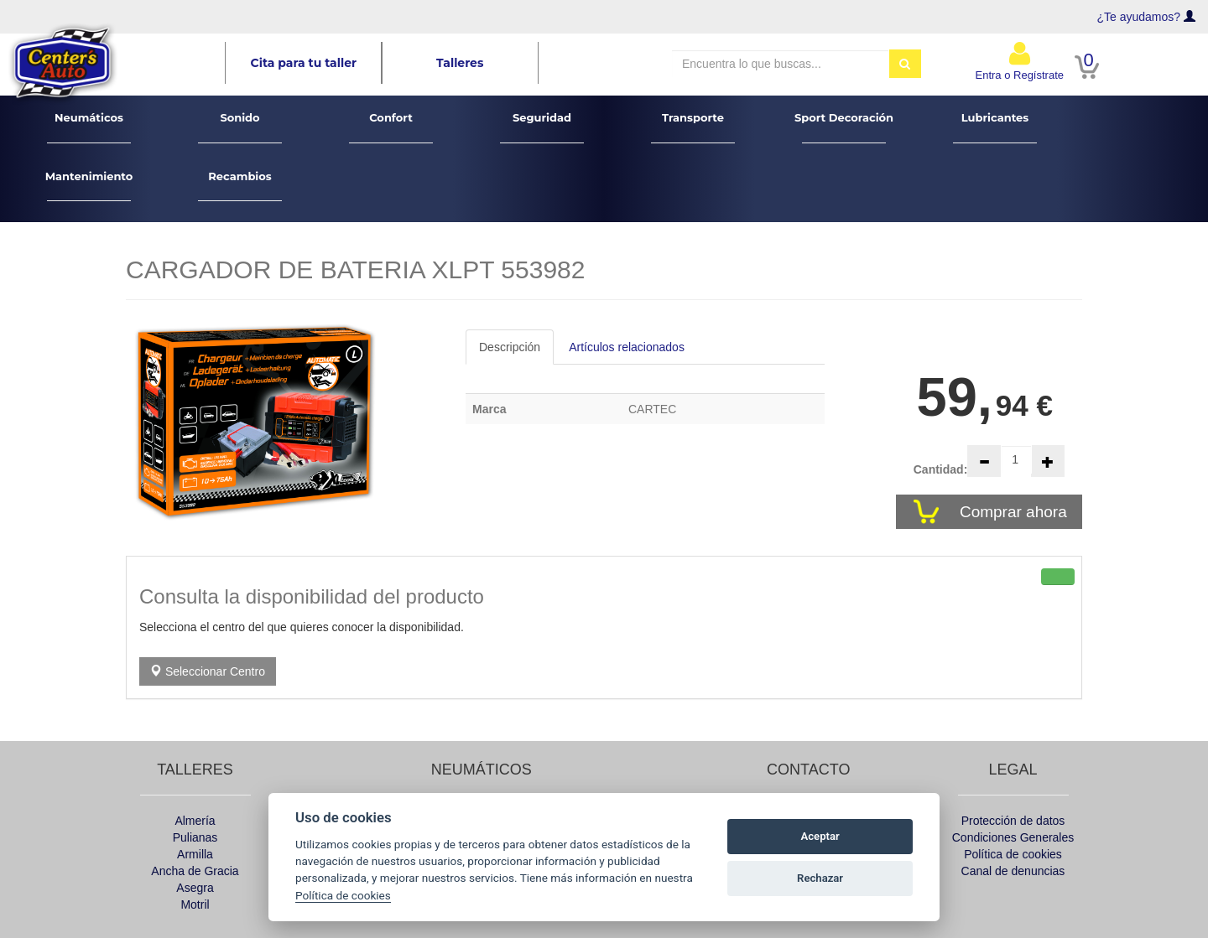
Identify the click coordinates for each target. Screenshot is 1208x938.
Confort (391, 127)
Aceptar (820, 836)
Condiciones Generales (1013, 837)
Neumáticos (89, 127)
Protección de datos (1013, 820)
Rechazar (820, 878)
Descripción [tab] (509, 347)
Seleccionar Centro (207, 671)
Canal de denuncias (1013, 871)
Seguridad (542, 127)
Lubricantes (995, 127)
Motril (194, 904)
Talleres (459, 62)
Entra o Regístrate (1020, 60)
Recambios (240, 185)
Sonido (240, 127)
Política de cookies (1013, 854)
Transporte (693, 127)
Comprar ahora (1015, 512)
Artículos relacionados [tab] (627, 347)
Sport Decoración (843, 127)
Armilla (195, 854)
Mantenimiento (89, 185)
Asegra (194, 887)
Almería (194, 820)
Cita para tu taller (304, 62)
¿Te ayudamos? (1139, 16)
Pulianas (195, 837)
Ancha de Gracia (194, 871)
